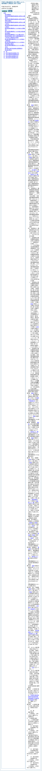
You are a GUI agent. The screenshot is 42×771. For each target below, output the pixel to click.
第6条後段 (34, 499)
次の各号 (34, 169)
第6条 (30, 522)
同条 (30, 157)
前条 (32, 105)
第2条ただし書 (34, 174)
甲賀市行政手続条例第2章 (33, 697)
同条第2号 (32, 401)
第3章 (32, 700)
